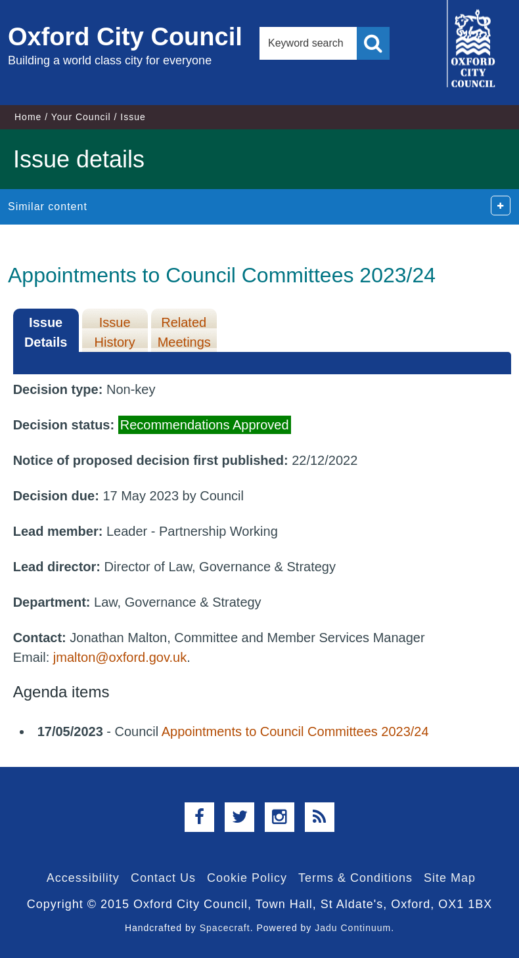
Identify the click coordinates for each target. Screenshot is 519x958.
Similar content (47, 206)
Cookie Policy (247, 877)
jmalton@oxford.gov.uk (120, 657)
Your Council (81, 117)
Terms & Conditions (355, 877)
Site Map (450, 877)
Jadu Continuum (353, 928)
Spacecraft (225, 928)
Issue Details (46, 332)
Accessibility (83, 877)
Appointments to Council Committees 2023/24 (295, 731)
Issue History (115, 332)
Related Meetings (184, 332)
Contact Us (163, 877)
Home (27, 117)
